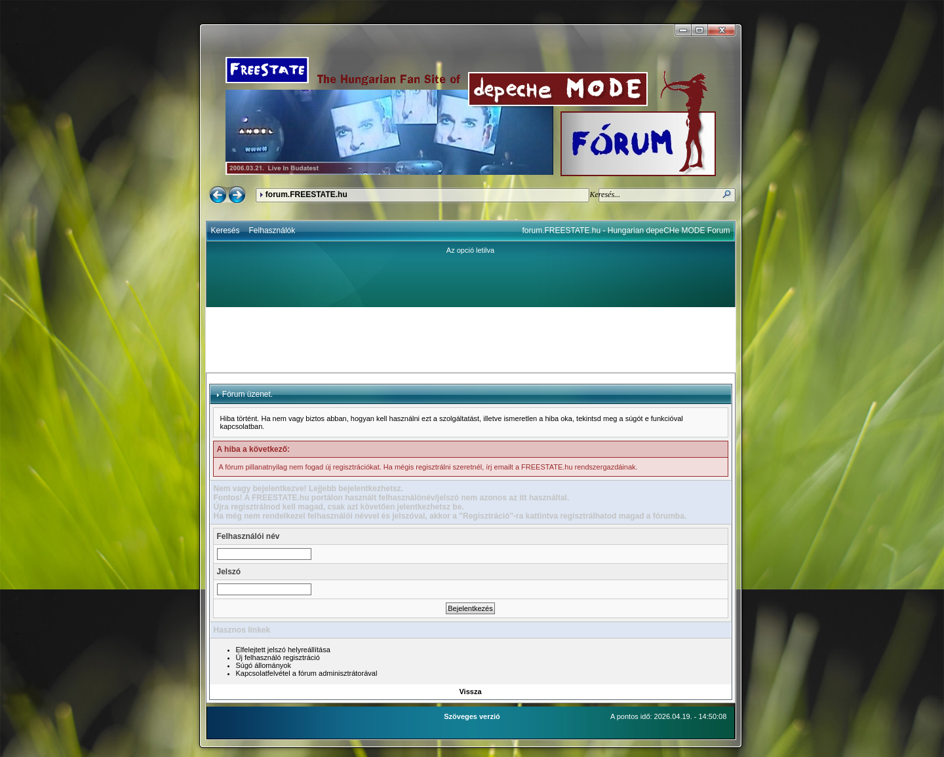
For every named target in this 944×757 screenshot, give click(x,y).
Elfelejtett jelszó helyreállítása (283, 650)
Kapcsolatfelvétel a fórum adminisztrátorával (307, 673)
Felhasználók (272, 230)
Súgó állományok (263, 665)
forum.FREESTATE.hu (306, 194)
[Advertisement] (470, 339)
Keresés (225, 230)
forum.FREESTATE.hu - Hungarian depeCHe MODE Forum (626, 230)
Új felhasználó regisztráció (278, 657)
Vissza (470, 691)
